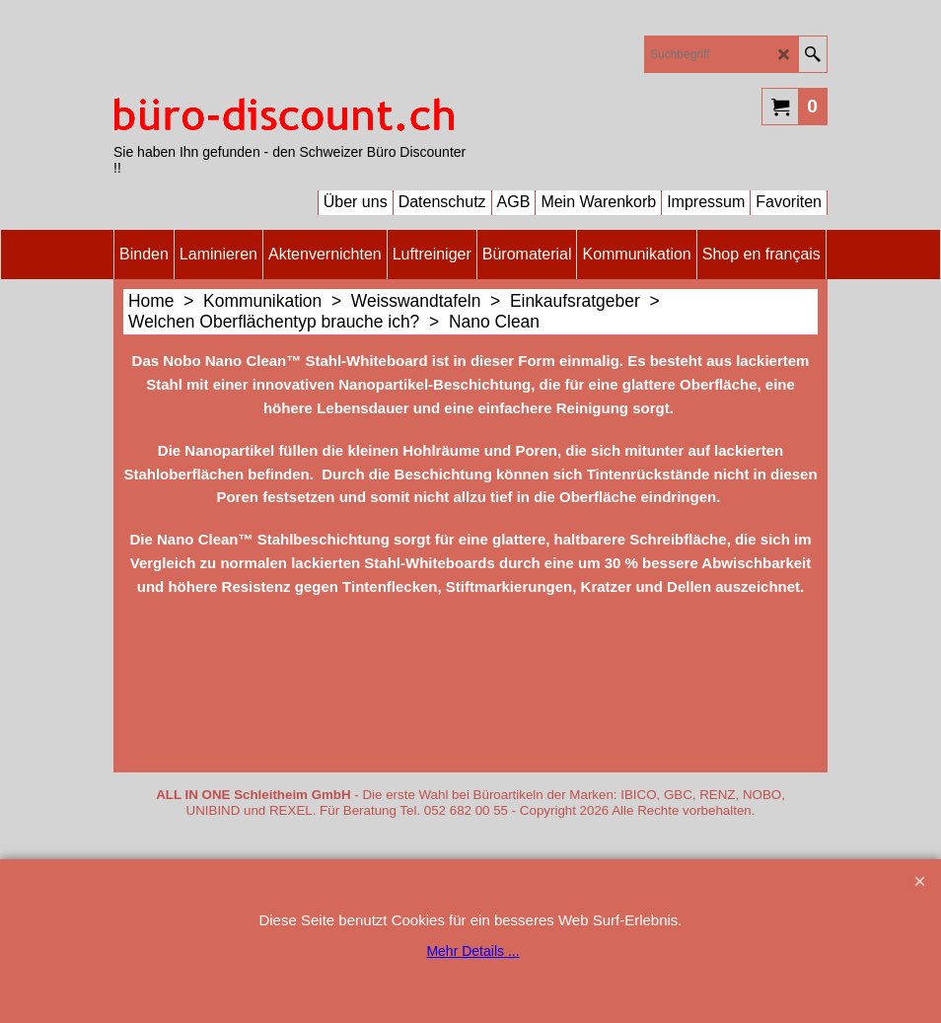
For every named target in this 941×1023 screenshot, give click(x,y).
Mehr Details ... (472, 951)
